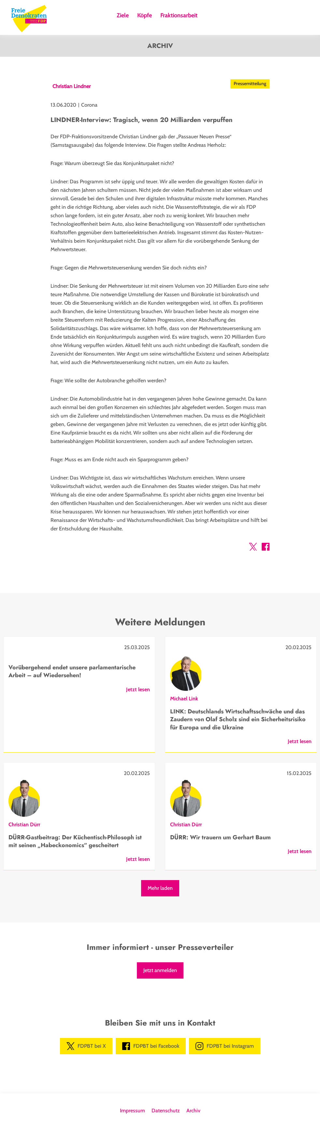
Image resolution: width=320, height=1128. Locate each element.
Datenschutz (166, 1110)
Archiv (193, 1110)
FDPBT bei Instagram (225, 1046)
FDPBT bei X (86, 1046)
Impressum (132, 1110)
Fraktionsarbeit (178, 16)
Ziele (123, 16)
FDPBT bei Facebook (150, 1046)
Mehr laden (160, 888)
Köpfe (144, 16)
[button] (253, 548)
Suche (207, 17)
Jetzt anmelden (160, 970)
